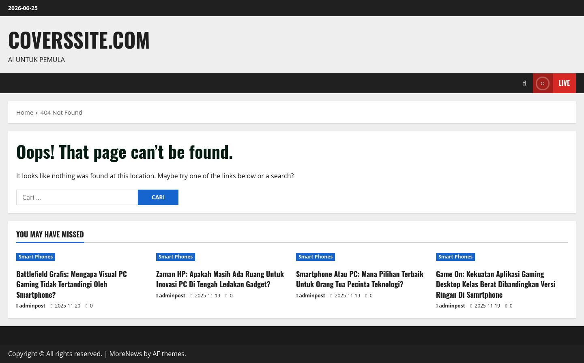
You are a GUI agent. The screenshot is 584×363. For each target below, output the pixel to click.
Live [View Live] (551, 83)
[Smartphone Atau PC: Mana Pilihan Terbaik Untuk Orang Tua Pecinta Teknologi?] (362, 257)
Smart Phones (36, 256)
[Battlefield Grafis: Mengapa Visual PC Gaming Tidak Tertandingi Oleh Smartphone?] (82, 257)
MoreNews (126, 353)
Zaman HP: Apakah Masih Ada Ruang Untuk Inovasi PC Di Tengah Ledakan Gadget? (220, 279)
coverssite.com (79, 39)
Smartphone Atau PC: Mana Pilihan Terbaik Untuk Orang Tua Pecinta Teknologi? (359, 279)
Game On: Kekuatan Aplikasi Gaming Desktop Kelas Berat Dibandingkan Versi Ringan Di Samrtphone (496, 284)
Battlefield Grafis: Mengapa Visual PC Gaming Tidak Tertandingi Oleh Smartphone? (71, 284)
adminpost (32, 305)
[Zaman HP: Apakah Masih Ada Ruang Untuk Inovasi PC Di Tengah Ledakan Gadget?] (222, 257)
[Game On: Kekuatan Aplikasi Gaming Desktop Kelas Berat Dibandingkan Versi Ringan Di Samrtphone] (502, 257)
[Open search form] (525, 83)
